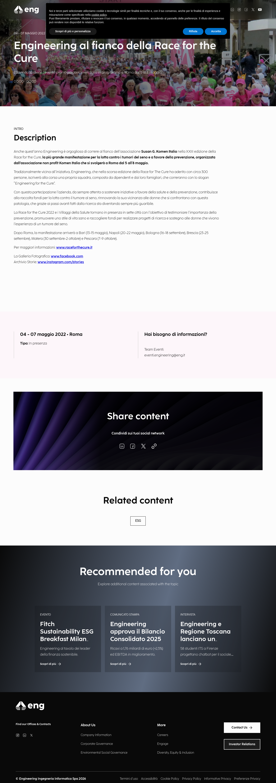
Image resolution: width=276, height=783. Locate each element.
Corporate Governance (97, 744)
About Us (88, 725)
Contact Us (242, 728)
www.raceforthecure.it (74, 248)
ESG (138, 521)
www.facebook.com (67, 256)
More (161, 725)
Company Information (96, 735)
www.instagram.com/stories (61, 262)
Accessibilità (149, 779)
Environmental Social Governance (104, 753)
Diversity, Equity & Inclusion (175, 753)
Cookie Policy (170, 779)
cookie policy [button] (99, 14)
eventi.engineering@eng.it (164, 355)
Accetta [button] (216, 31)
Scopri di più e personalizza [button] (72, 31)
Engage (162, 744)
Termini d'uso (129, 779)
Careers (162, 735)
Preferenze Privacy (247, 779)
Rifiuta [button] (193, 31)
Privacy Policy (191, 779)
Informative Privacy (217, 779)
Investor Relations (242, 744)
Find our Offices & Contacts (33, 724)
